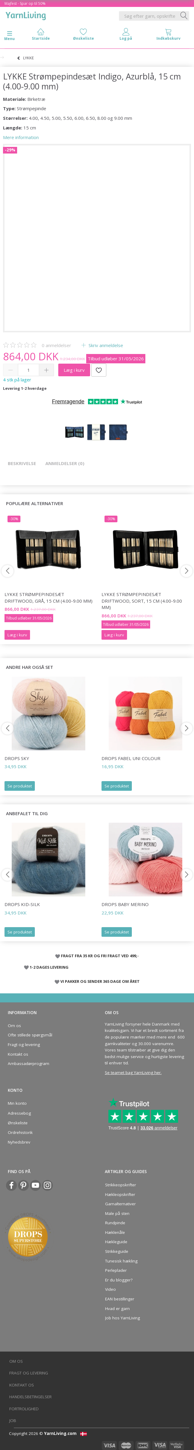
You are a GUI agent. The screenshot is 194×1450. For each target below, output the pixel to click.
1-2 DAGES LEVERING (49, 967)
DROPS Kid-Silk (22, 904)
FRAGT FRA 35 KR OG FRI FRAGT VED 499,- (100, 955)
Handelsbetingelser (30, 1396)
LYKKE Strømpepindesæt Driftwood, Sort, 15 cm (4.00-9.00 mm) (142, 600)
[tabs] (168, 35)
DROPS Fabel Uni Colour (131, 758)
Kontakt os (18, 1054)
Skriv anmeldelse (105, 345)
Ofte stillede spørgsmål (30, 1035)
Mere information (21, 137)
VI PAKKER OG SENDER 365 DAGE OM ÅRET (100, 981)
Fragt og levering (24, 1044)
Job (12, 1420)
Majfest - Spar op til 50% (25, 3)
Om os (14, 1025)
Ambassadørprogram (28, 1063)
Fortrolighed (24, 1408)
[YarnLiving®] (26, 14)
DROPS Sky (17, 758)
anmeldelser (56, 345)
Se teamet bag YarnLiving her (133, 1072)
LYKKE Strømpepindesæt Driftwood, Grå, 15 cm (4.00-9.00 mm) (48, 597)
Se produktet (20, 786)
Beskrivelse (22, 463)
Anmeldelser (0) (64, 463)
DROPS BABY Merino (125, 904)
